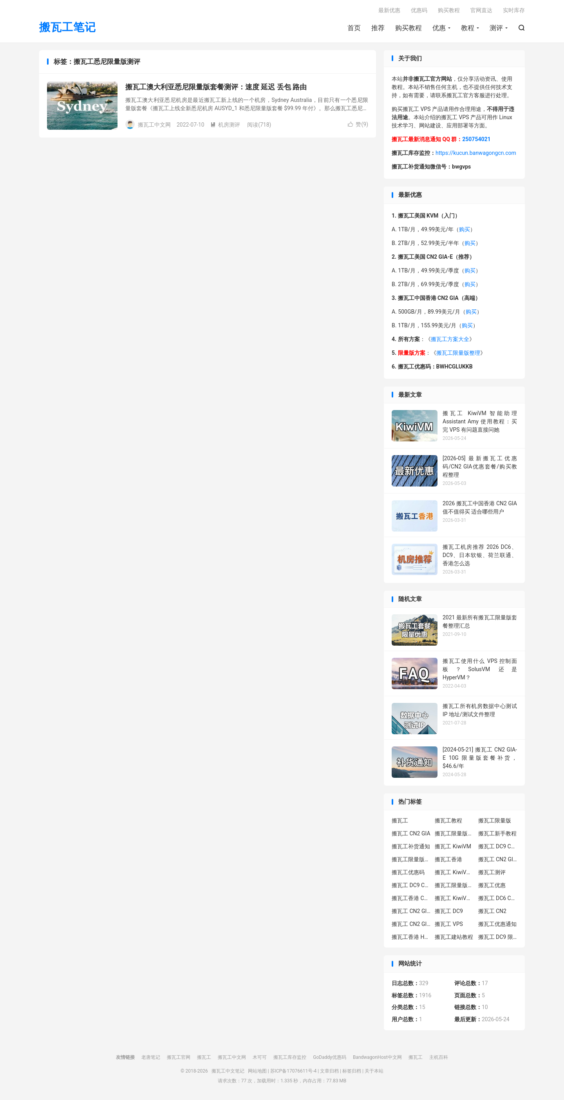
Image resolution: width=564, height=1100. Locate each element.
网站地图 (257, 1071)
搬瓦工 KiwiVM (453, 846)
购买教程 (408, 28)
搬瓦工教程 (448, 820)
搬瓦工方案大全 (450, 339)
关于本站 (374, 1071)
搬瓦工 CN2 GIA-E (497, 859)
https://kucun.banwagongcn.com (476, 153)
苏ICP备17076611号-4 (293, 1071)
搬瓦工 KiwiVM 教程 (454, 872)
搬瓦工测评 (492, 872)
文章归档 (329, 1071)
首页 (354, 28)
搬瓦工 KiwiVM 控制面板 (454, 898)
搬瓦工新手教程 (497, 833)
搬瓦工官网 (178, 1057)
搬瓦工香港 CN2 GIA (411, 898)
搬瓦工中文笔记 (228, 1071)
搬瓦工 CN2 (492, 911)
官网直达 (481, 10)
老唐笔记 (150, 1057)
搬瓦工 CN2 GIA (411, 833)
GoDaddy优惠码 (329, 1057)
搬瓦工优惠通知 (497, 924)
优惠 (439, 28)
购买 (464, 229)
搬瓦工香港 (448, 859)
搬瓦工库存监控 (289, 1057)
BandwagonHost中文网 (377, 1057)
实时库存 (514, 10)
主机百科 (438, 1057)
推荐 (378, 28)
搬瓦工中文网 (232, 1057)
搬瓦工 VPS (449, 924)
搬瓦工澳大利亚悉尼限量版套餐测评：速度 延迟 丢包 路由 (216, 87)
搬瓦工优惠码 (408, 872)
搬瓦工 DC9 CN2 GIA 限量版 (411, 885)
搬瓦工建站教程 (454, 937)
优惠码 (419, 10)
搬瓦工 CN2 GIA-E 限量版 (411, 911)
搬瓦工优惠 (492, 885)
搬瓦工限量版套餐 (454, 833)
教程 (467, 28)
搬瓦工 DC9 (449, 911)
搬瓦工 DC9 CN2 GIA (497, 846)
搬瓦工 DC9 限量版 (497, 937)
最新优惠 (389, 10)
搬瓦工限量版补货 (411, 859)
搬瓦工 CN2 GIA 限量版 (411, 924)
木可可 (260, 1057)
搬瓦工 (400, 820)
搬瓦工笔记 (67, 28)
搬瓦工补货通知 (411, 846)
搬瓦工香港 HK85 (411, 937)
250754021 (476, 139)
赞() (358, 124)
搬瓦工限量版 (494, 820)
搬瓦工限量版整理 (458, 353)
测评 (496, 28)
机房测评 (225, 125)
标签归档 (351, 1071)
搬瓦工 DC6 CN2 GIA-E (497, 898)
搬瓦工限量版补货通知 (454, 885)
